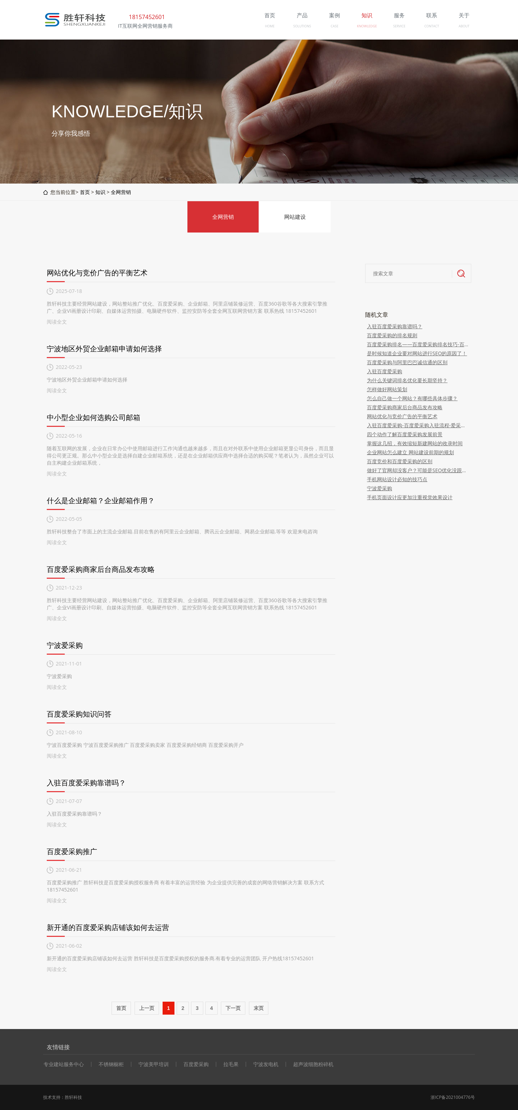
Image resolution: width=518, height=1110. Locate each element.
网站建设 (295, 216)
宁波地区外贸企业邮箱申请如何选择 (104, 348)
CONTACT (431, 26)
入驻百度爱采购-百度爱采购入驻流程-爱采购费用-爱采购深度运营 (418, 425)
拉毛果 (230, 1064)
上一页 (146, 1008)
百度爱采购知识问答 (79, 714)
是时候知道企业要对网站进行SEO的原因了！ (417, 353)
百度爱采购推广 (72, 851)
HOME (270, 26)
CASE (334, 26)
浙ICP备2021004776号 (453, 1097)
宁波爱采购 (65, 645)
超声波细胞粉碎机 (313, 1064)
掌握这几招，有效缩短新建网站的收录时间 (415, 443)
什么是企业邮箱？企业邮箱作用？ (101, 500)
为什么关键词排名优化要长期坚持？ (407, 380)
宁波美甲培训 (153, 1064)
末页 (259, 1008)
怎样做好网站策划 (387, 389)
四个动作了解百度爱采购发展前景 (404, 434)
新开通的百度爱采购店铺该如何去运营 (108, 927)
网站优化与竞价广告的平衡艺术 (97, 273)
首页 (85, 192)
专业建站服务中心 (64, 1064)
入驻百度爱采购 (384, 371)
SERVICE (399, 26)
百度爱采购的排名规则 (392, 335)
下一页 (233, 1008)
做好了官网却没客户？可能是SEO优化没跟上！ (418, 470)
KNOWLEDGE (367, 26)
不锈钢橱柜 (111, 1064)
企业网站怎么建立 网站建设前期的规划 (410, 452)
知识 (100, 192)
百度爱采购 (196, 1064)
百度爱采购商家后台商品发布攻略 (101, 569)
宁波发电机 (265, 1064)
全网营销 (121, 192)
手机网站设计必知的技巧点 (397, 479)
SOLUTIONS (302, 26)
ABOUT (464, 26)
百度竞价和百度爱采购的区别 (399, 461)
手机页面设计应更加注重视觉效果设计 (410, 497)
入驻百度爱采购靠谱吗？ (86, 783)
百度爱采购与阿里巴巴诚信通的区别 (407, 362)
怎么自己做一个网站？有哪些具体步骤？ (412, 398)
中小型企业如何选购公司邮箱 (93, 417)
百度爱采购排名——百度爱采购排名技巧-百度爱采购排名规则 (418, 344)
